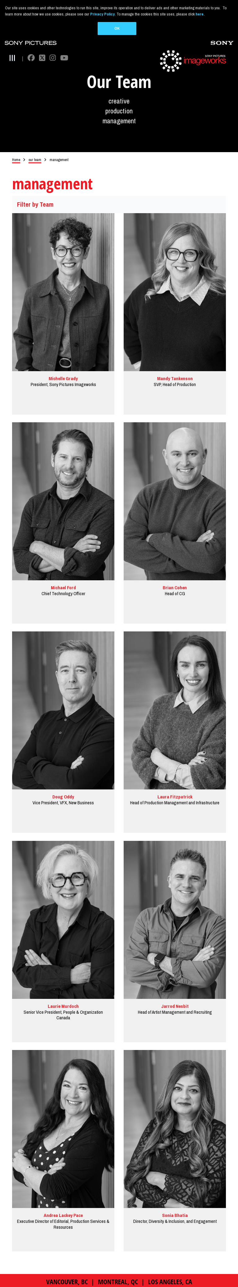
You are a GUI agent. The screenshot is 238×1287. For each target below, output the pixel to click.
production (119, 112)
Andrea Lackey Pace (63, 1217)
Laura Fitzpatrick (174, 798)
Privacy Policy (102, 14)
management (119, 122)
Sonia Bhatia (175, 1217)
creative (119, 103)
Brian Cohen (175, 589)
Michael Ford (63, 589)
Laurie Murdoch (63, 1007)
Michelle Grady (63, 380)
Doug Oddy (63, 798)
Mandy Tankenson (175, 380)
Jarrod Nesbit (175, 1007)
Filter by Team (35, 206)
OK (117, 28)
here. (200, 14)
